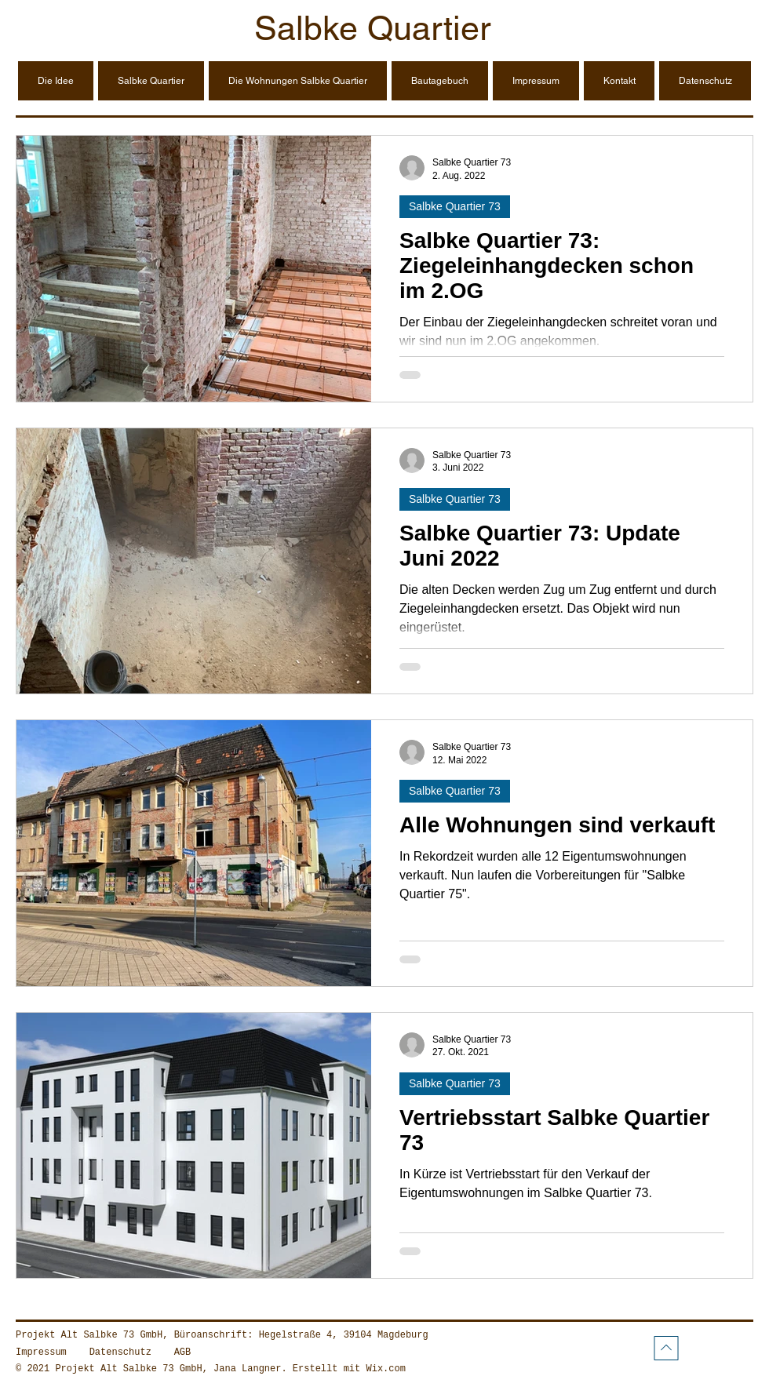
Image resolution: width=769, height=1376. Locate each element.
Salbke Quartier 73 (455, 206)
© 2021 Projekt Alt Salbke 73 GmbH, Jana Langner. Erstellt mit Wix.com (211, 1368)
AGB (182, 1352)
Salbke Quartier (372, 28)
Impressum (41, 1352)
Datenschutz (120, 1352)
